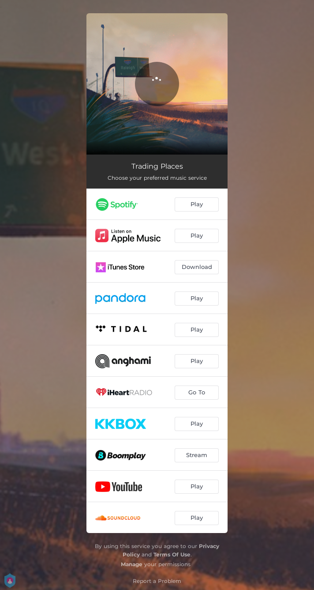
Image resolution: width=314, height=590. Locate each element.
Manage (131, 564)
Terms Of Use (172, 554)
